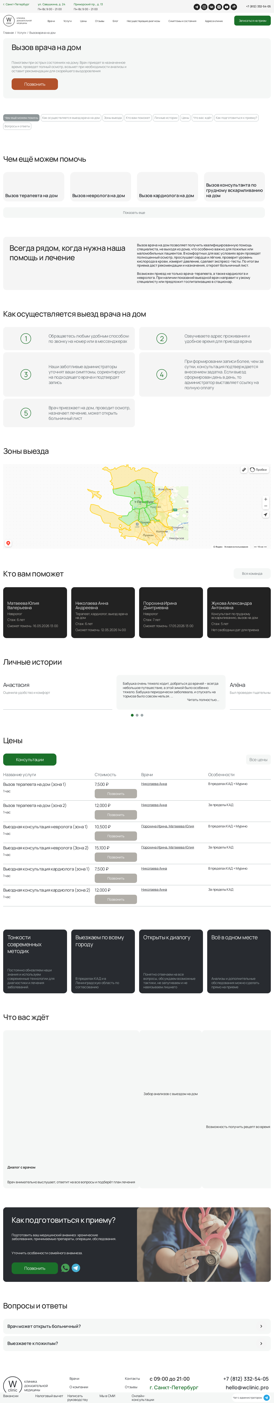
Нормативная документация (153, 1375)
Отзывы (99, 21)
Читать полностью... (203, 699)
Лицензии (177, 1370)
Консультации (30, 759)
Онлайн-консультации (143, 1398)
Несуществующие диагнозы (143, 21)
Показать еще (134, 212)
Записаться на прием (252, 21)
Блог (115, 21)
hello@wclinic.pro (247, 1323)
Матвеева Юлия (181, 826)
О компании (79, 1323)
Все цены (258, 759)
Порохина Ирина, (155, 826)
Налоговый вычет (49, 1396)
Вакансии (196, 1370)
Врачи (51, 21)
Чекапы (214, 1370)
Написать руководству (77, 1398)
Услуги (67, 21)
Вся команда (252, 573)
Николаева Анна (154, 783)
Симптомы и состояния (182, 21)
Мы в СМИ (157, 1370)
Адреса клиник (214, 21)
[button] (132, 715)
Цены (83, 21)
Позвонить (34, 84)
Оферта (139, 1370)
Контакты (132, 1314)
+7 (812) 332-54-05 (258, 6)
